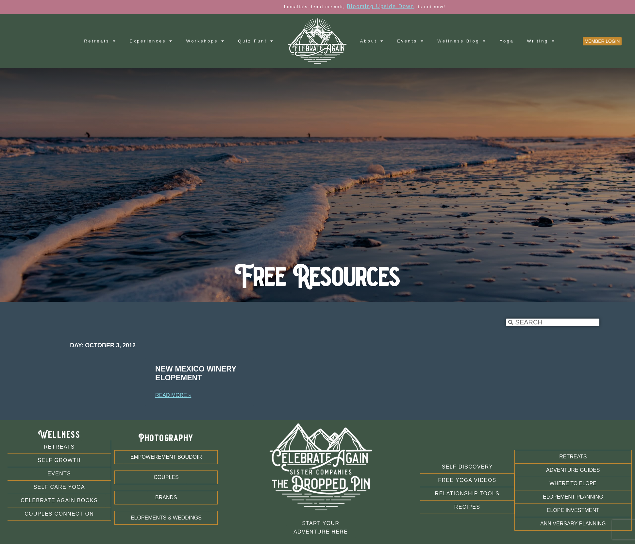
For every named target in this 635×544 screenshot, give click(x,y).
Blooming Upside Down (434, 6)
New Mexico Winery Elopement (195, 373)
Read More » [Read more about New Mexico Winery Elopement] (173, 395)
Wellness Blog (462, 41)
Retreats (100, 41)
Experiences (151, 41)
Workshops (205, 41)
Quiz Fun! (256, 41)
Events (410, 41)
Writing (541, 41)
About (372, 41)
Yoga (507, 41)
